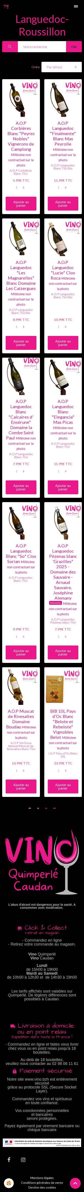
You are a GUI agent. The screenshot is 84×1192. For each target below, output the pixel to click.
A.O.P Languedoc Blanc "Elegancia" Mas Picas (63, 412)
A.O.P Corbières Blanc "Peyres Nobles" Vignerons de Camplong (21, 136)
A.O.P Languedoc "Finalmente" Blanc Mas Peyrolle (63, 133)
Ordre (35, 67)
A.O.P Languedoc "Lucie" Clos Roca (63, 270)
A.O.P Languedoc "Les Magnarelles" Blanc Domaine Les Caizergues (21, 275)
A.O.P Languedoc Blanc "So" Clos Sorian (21, 553)
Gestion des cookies (42, 1187)
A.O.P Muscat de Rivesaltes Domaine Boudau (20, 718)
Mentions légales (42, 1178)
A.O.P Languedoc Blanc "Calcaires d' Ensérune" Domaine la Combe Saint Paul (20, 419)
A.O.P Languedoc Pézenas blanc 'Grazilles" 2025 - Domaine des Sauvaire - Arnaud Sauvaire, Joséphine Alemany (63, 571)
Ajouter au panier (21, 203)
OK (74, 47)
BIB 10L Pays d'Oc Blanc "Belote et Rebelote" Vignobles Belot (63, 724)
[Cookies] (9, 1183)
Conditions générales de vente (42, 1182)
